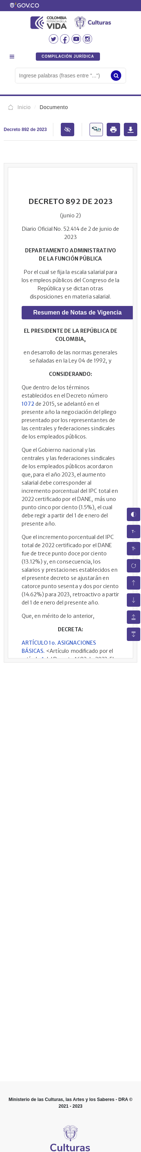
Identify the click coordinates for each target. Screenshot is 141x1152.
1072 (28, 404)
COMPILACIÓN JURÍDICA (67, 56)
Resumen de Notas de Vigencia (77, 312)
